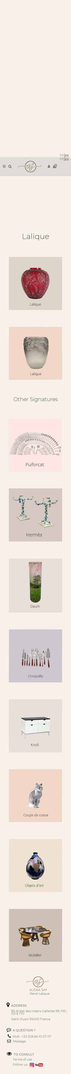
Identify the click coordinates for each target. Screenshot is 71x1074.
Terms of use (22, 1059)
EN (67, 155)
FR (61, 155)
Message (19, 1041)
